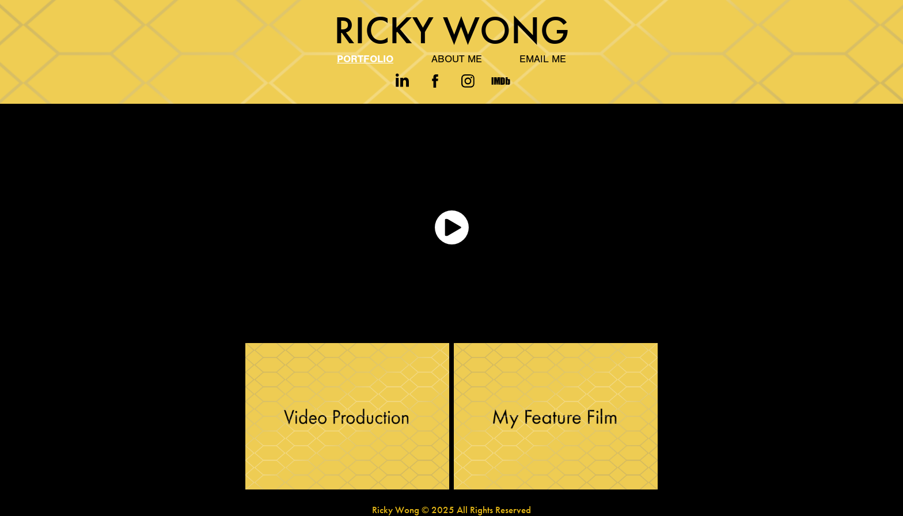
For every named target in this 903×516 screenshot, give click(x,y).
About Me (456, 59)
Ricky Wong (452, 30)
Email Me (542, 59)
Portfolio (365, 59)
